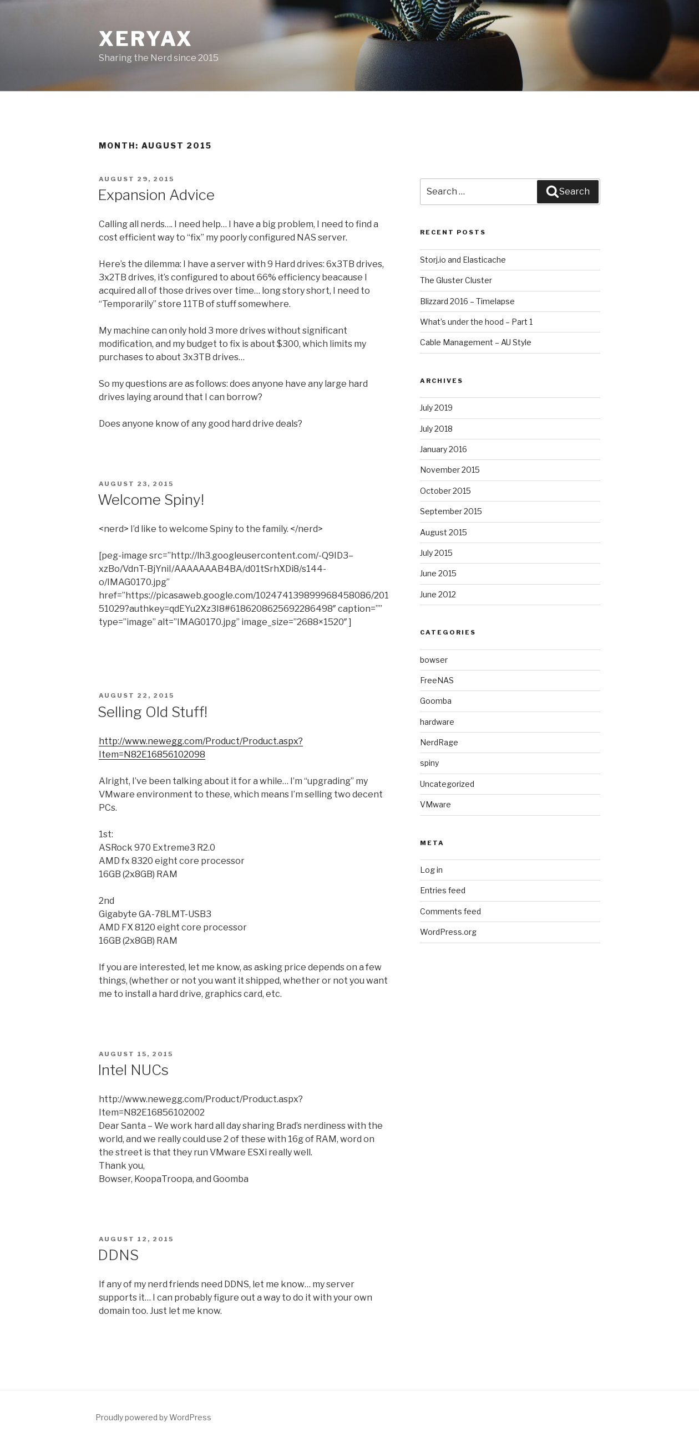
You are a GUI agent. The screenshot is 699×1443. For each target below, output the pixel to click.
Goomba (436, 700)
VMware (435, 804)
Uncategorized (447, 784)
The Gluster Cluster (456, 280)
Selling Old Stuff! (152, 711)
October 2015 (445, 490)
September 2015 (451, 511)
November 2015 (450, 469)
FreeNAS (437, 680)
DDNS (118, 1254)
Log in (431, 869)
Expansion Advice (156, 194)
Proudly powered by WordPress (153, 1417)
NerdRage (439, 742)
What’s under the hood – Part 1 (476, 321)
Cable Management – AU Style (475, 342)
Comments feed (450, 911)
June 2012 (438, 594)
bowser (434, 659)
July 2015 (436, 552)
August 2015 (443, 532)
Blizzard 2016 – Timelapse (467, 301)
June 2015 (438, 573)
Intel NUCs (133, 1069)
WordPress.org (448, 932)
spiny (429, 762)
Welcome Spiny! (151, 499)
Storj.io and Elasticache (463, 259)
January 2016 (443, 449)
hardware (437, 721)
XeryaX (146, 39)
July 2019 (436, 407)
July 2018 (436, 428)
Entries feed (442, 890)
